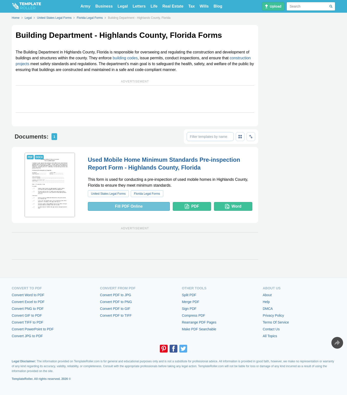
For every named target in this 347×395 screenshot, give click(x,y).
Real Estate (172, 6)
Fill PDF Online (129, 206)
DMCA (268, 309)
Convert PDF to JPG (115, 295)
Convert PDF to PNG (116, 302)
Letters (139, 6)
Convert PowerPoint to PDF (33, 329)
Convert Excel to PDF (28, 302)
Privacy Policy (273, 315)
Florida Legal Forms (147, 193)
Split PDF (189, 295)
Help (266, 302)
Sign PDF (189, 309)
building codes (125, 58)
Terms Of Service (276, 322)
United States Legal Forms (108, 193)
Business (104, 6)
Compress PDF (193, 315)
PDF (192, 206)
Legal (123, 6)
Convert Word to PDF (28, 295)
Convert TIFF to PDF (27, 322)
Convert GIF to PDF (27, 315)
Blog (218, 6)
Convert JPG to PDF (27, 336)
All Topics (270, 336)
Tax (191, 6)
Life (154, 6)
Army (86, 6)
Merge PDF (190, 302)
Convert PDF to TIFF (116, 315)
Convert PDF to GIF (115, 309)
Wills (204, 6)
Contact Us (271, 329)
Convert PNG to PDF (28, 309)
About (267, 295)
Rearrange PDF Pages (199, 322)
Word (233, 206)
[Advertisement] (135, 99)
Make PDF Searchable (199, 329)
